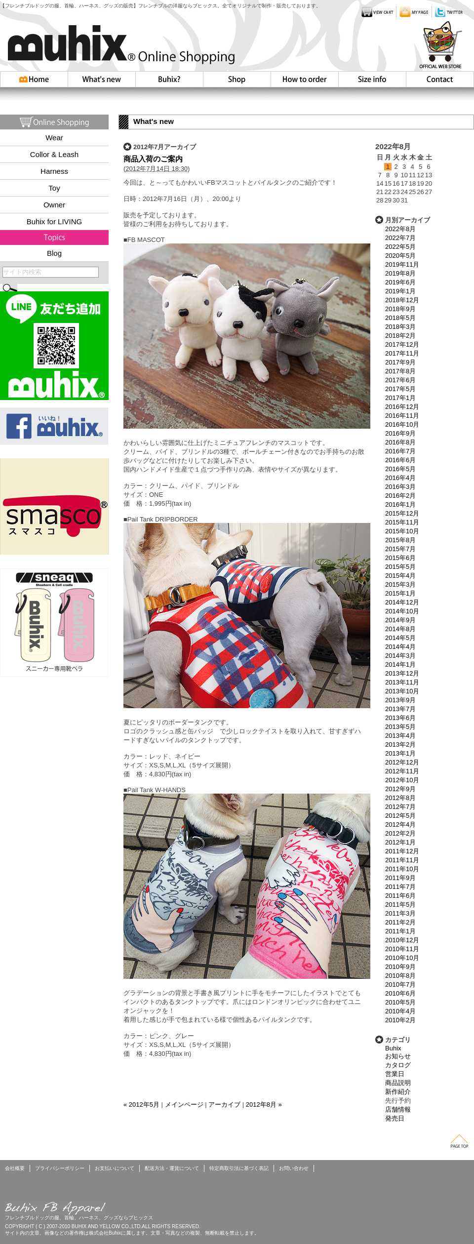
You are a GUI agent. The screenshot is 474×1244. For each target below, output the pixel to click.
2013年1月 (400, 753)
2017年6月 (400, 380)
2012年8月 (400, 798)
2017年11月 (402, 353)
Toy (54, 188)
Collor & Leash (54, 154)
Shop (237, 79)
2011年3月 (400, 913)
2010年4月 (400, 1011)
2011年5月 (400, 904)
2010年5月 (400, 1002)
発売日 (394, 1118)
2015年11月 (402, 522)
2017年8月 (400, 371)
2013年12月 (402, 673)
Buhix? (169, 79)
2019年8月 (400, 273)
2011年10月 (402, 869)
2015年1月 (400, 593)
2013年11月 (402, 682)
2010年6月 (400, 993)
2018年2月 (400, 335)
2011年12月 (402, 851)
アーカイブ (224, 1104)
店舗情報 (398, 1109)
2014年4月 (400, 646)
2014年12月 (402, 602)
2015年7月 (400, 549)
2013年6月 (400, 718)
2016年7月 (400, 451)
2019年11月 (402, 264)
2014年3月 (400, 655)
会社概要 (15, 1168)
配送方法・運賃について (172, 1168)
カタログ (398, 1065)
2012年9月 (400, 789)
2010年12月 (402, 940)
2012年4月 (400, 824)
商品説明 (398, 1082)
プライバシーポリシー (59, 1168)
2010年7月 (400, 984)
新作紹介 (398, 1091)
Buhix (393, 1048)
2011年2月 (400, 922)
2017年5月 (400, 389)
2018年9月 (400, 309)
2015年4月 (400, 575)
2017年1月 (400, 397)
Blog (54, 253)
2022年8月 (400, 229)
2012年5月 (400, 815)
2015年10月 (402, 531)
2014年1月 (400, 664)
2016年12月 (402, 406)
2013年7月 (400, 709)
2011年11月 (402, 860)
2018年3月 (400, 326)
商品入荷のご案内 (153, 159)
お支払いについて (114, 1168)
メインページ (184, 1104)
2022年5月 (400, 246)
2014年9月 (400, 620)
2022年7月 (400, 237)
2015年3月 (400, 584)
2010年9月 (400, 966)
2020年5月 (400, 255)
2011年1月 (400, 931)
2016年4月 (400, 478)
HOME (34, 79)
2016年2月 (400, 495)
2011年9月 (400, 878)
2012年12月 (402, 762)
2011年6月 (400, 895)
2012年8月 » (264, 1104)
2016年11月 (402, 415)
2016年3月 (400, 486)
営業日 (394, 1074)
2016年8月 (400, 442)
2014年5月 (400, 638)
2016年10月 (402, 424)
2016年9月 (400, 433)
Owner (54, 205)
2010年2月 (400, 1020)
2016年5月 (400, 469)
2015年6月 (400, 558)
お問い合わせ (440, 79)
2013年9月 (400, 700)
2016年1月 (400, 504)
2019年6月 (400, 282)
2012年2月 (400, 833)
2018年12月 (402, 300)
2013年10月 (402, 691)
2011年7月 (400, 886)
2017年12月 (402, 344)
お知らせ (398, 1056)
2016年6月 (400, 460)
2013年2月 (400, 744)
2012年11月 (402, 771)
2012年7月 (400, 806)
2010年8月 (400, 975)
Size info (372, 79)
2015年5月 (400, 566)
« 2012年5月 (141, 1104)
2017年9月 (400, 362)
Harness (54, 171)
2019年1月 (400, 291)
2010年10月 (402, 958)
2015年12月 (402, 513)
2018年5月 (400, 317)
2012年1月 (400, 842)
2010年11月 (402, 949)
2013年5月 (400, 726)
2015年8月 (400, 540)
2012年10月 (402, 780)
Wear (54, 137)
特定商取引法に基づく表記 (239, 1168)
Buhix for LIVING (54, 221)
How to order (304, 79)
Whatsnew (101, 79)
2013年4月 (400, 735)
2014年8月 (400, 629)
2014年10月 (402, 611)
